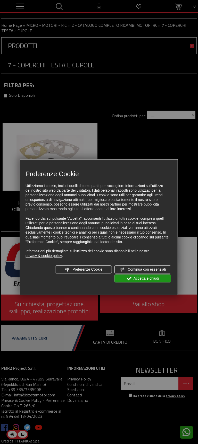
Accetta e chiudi (143, 278)
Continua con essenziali (143, 269)
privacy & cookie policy (44, 256)
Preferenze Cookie (83, 269)
